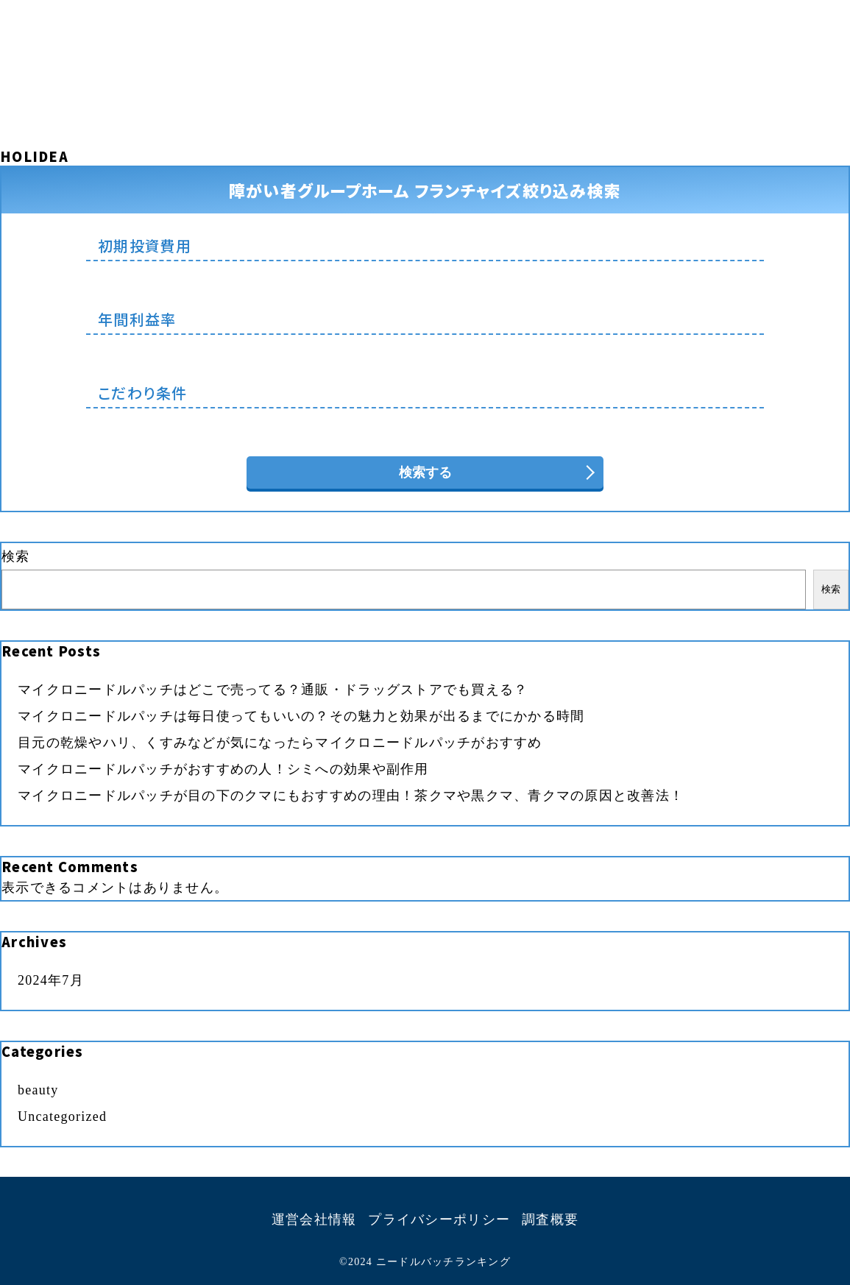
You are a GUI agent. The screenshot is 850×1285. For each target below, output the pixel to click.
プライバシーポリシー (439, 1219)
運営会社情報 (314, 1219)
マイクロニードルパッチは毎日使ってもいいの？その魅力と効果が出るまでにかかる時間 (301, 716)
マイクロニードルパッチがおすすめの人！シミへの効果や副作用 (223, 769)
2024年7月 (51, 980)
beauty (38, 1090)
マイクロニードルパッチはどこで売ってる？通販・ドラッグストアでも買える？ (273, 689)
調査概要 (550, 1219)
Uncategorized (62, 1116)
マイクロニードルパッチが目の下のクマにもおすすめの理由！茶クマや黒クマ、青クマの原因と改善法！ (351, 795)
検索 (15, 556)
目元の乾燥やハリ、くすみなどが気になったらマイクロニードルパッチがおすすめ (280, 742)
